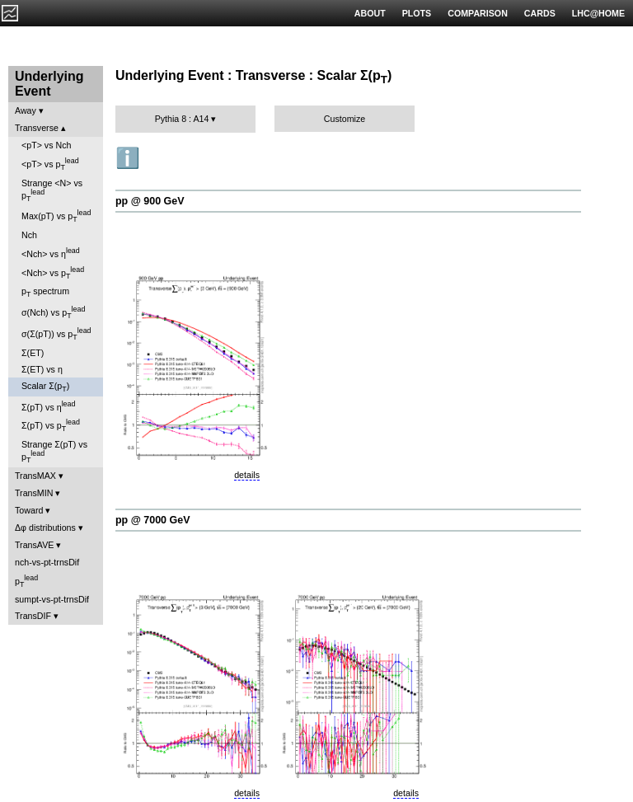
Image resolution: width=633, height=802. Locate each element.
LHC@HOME (598, 13)
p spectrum (45, 292)
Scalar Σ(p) (45, 387)
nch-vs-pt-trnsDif (47, 562)
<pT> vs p (50, 164)
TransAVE (34, 545)
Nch (29, 235)
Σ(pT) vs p (50, 425)
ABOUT (370, 13)
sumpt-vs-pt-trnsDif (52, 599)
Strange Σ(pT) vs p (54, 451)
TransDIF (33, 616)
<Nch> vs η (50, 252)
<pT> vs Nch (46, 145)
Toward (29, 510)
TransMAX (35, 476)
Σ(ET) (32, 353)
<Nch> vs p (52, 272)
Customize (344, 119)
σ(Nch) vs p (53, 312)
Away (25, 110)
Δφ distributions (45, 527)
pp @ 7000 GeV (152, 520)
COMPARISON (478, 13)
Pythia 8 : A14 (182, 119)
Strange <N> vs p (51, 190)
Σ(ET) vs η (42, 369)
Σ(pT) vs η (48, 406)
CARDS (540, 13)
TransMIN (34, 493)
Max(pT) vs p (56, 216)
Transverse (37, 128)
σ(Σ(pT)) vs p (56, 333)
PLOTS (417, 13)
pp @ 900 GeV (150, 201)
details (247, 475)
